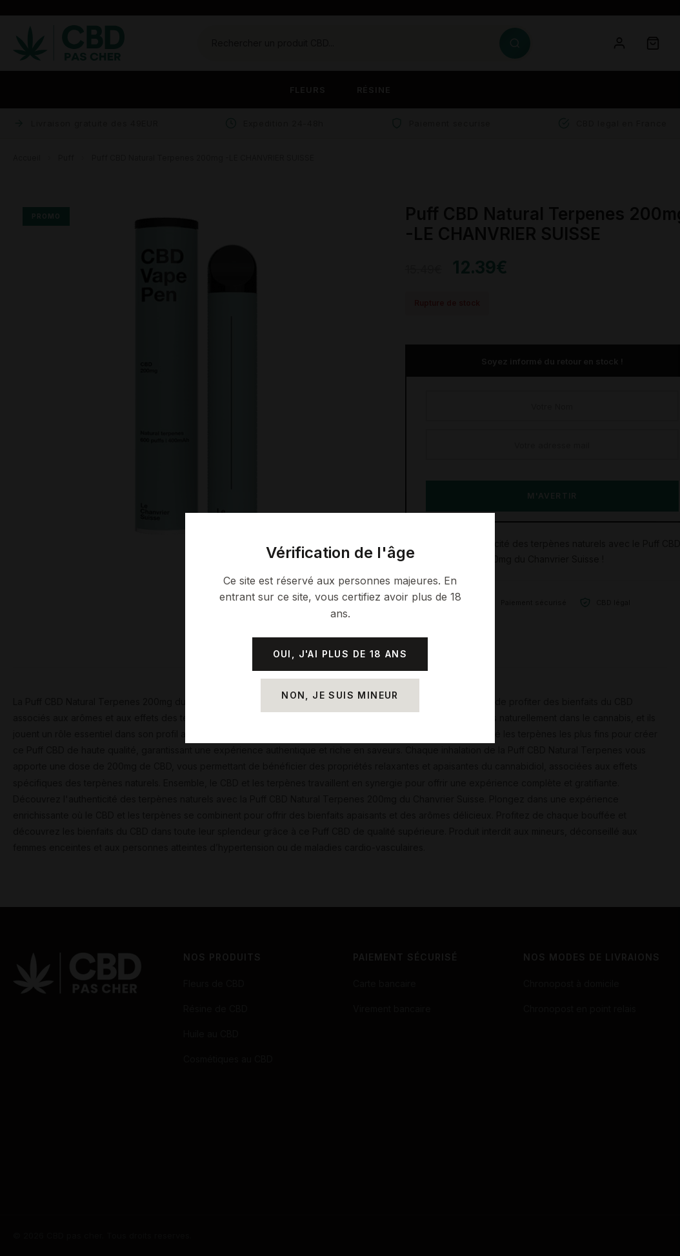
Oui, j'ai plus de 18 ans (340, 653)
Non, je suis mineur (340, 695)
